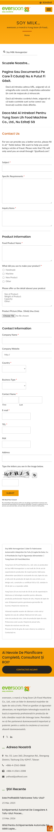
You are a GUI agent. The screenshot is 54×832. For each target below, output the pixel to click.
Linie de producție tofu (13, 618)
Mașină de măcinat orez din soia (17, 625)
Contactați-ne (10, 632)
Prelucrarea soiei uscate (14, 622)
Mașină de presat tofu (32, 622)
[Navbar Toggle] (48, 9)
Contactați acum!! (27, 669)
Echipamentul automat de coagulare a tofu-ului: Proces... (24, 811)
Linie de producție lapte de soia (34, 618)
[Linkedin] (11, 737)
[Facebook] (3, 737)
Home (27, 35)
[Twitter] (7, 737)
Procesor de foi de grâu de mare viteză (19, 629)
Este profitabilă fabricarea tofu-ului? (23, 797)
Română (47, 3)
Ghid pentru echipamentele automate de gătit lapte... (25, 827)
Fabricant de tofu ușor (33, 615)
